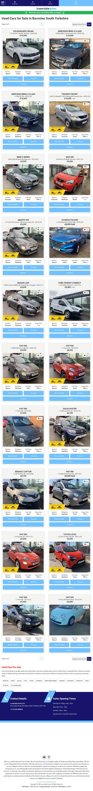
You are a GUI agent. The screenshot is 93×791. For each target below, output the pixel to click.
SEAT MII (70, 157)
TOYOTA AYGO (69, 534)
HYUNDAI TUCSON (70, 220)
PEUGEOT (70, 681)
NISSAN (62, 681)
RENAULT (79, 681)
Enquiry (34, 78)
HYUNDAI (39, 681)
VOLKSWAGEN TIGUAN (23, 31)
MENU (2, 3)
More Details (13, 78)
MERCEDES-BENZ (51, 681)
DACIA (19, 681)
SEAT (87, 681)
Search (76, 3)
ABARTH (5, 681)
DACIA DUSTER (70, 409)
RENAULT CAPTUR (23, 471)
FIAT (25, 681)
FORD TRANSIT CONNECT (69, 283)
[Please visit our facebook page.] (49, 757)
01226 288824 (18, 709)
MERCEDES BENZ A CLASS (70, 31)
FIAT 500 (23, 346)
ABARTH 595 (23, 220)
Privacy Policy (41, 782)
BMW (13, 681)
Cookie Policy (51, 782)
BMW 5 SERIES (23, 157)
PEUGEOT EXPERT (70, 94)
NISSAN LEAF (23, 283)
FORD (31, 681)
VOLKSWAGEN (16, 685)
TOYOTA (5, 685)
